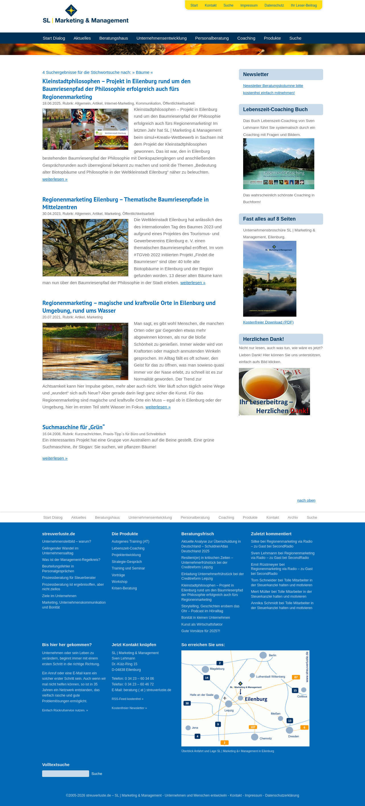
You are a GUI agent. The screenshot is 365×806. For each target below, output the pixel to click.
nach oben (306, 500)
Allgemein (83, 103)
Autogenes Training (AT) (130, 542)
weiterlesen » (54, 179)
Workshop (120, 582)
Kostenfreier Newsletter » (129, 708)
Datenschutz (274, 5)
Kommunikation (148, 103)
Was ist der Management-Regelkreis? (71, 560)
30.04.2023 (51, 213)
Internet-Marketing (119, 103)
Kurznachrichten (88, 434)
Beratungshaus (113, 38)
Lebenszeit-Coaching (128, 548)
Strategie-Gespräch (127, 562)
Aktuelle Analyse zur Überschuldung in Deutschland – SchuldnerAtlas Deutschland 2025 (211, 546)
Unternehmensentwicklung (161, 38)
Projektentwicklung (126, 555)
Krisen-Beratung (124, 588)
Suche (228, 5)
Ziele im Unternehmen (59, 596)
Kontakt (211, 5)
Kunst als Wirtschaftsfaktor (202, 624)
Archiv (293, 517)
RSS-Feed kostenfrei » (127, 699)
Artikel (97, 103)
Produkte (272, 38)
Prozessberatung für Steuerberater (69, 578)
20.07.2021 (51, 317)
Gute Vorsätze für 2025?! (200, 631)
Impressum (249, 5)
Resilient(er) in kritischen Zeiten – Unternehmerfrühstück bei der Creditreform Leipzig (207, 562)
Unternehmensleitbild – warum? (66, 542)
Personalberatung (212, 38)
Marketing (112, 213)
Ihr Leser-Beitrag (304, 5)
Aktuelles (82, 38)
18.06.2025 (51, 103)
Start (194, 5)
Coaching (246, 38)
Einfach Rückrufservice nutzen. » (65, 710)
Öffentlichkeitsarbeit (178, 103)
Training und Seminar (128, 568)
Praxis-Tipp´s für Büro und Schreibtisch (134, 434)
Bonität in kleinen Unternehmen (205, 618)
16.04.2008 (51, 434)
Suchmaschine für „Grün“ (73, 427)
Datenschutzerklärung (282, 795)
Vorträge (118, 575)
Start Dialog (54, 38)
